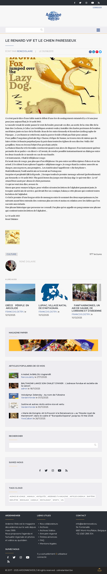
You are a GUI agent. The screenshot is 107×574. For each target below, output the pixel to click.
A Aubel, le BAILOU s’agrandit (36, 374)
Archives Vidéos (47, 530)
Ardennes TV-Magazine (58, 496)
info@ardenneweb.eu (86, 524)
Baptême (91, 496)
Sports (56, 500)
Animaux (31, 496)
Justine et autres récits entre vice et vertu (42, 404)
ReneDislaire (25, 51)
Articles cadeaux (77, 496)
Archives (44, 527)
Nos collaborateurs (49, 524)
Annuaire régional (48, 533)
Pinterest (97, 51)
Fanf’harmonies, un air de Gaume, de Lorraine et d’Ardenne (87, 308)
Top (99, 571)
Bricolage (24, 500)
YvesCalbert (27, 418)
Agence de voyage (17, 496)
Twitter (100, 51)
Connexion (97, 7)
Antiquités (41, 496)
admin (24, 388)
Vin (62, 500)
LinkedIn (93, 51)
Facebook (90, 51)
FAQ (42, 540)
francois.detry (14, 311)
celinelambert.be (64, 570)
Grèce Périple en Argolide (17, 306)
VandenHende (28, 397)
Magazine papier (53, 345)
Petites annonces (48, 537)
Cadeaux (34, 500)
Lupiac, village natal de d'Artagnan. (53, 306)
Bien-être (14, 500)
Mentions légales (48, 543)
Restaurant (45, 500)
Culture (11, 254)
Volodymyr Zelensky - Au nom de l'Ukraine (43, 395)
